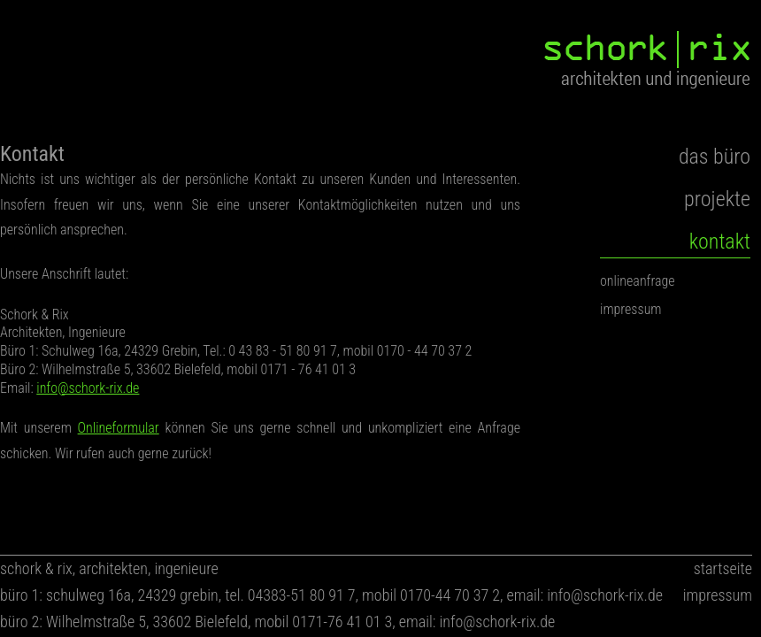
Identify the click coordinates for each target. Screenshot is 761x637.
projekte (717, 199)
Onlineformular (118, 427)
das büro (714, 156)
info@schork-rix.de (87, 388)
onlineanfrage (637, 280)
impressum (631, 309)
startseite (723, 568)
